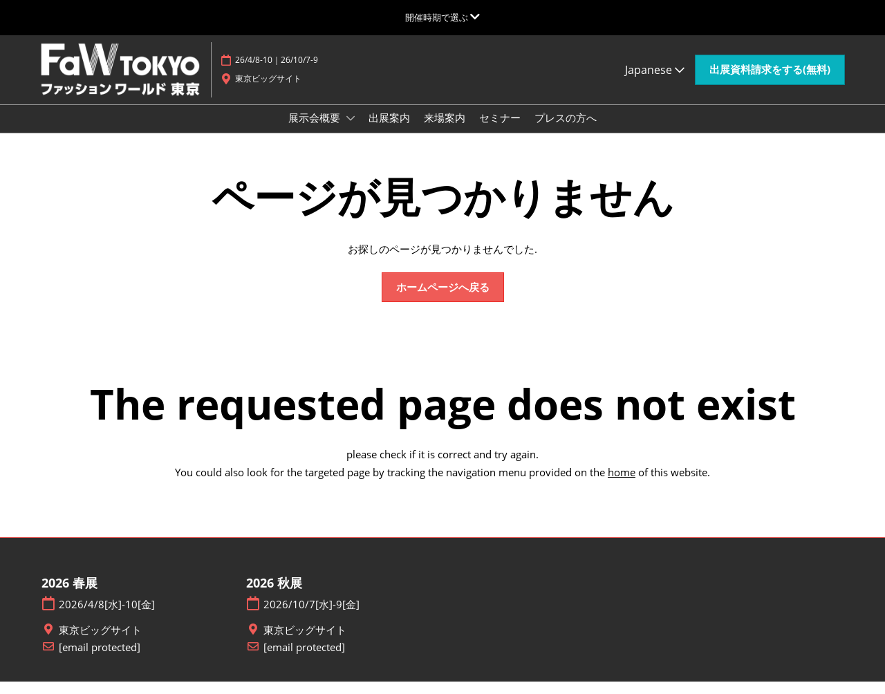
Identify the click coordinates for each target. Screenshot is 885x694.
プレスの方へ (565, 131)
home (621, 484)
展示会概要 (315, 131)
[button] (770, 77)
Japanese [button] (654, 76)
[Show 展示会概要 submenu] (350, 131)
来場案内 (444, 131)
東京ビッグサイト (100, 642)
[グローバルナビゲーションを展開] (442, 17)
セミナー (500, 131)
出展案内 (389, 131)
